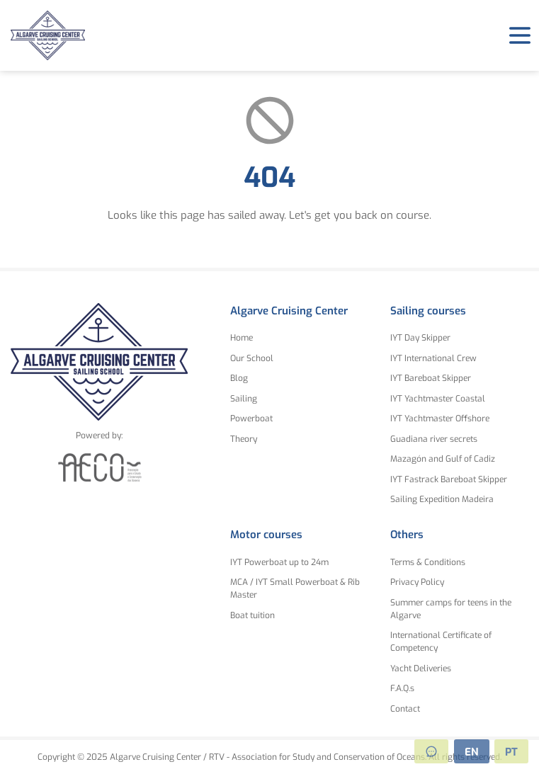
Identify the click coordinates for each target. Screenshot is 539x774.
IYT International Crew (433, 358)
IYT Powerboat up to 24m (279, 562)
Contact (405, 709)
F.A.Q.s (402, 688)
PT (511, 752)
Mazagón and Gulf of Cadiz (442, 459)
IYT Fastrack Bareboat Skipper (448, 479)
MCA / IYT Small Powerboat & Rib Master (295, 588)
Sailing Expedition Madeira (442, 499)
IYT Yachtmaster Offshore (439, 418)
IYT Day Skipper (420, 337)
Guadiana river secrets (433, 439)
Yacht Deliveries (420, 668)
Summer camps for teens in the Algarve (450, 609)
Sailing (243, 398)
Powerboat (251, 418)
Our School (251, 358)
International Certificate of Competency (441, 642)
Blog (239, 378)
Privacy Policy (417, 582)
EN (472, 752)
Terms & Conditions (427, 562)
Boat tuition (252, 615)
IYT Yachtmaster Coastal (437, 398)
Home (241, 337)
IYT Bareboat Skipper (430, 378)
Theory (243, 439)
